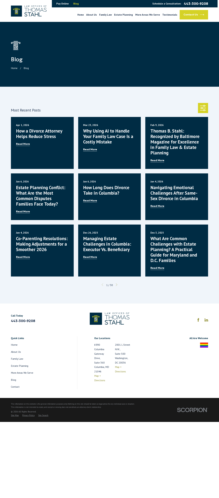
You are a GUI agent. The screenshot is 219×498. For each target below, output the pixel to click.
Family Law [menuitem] (105, 14)
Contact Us (194, 15)
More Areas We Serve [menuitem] (147, 14)
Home (14, 344)
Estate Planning (19, 365)
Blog (76, 3)
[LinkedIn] (206, 320)
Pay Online (62, 3)
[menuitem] (15, 415)
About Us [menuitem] (91, 14)
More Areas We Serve (22, 372)
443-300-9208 (196, 3)
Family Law (17, 358)
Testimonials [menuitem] (169, 14)
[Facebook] (198, 320)
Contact (15, 386)
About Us (16, 351)
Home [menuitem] (80, 14)
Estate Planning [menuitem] (123, 14)
